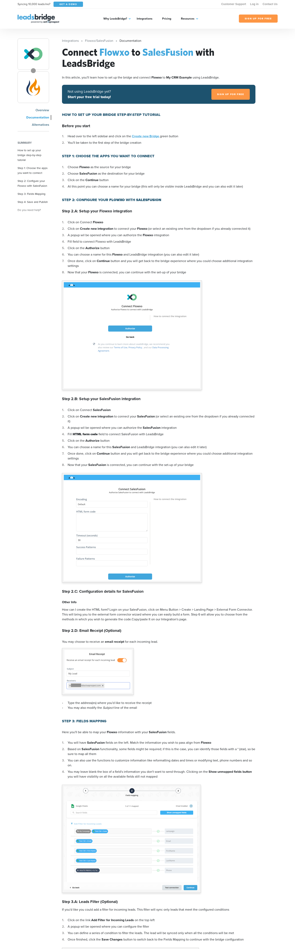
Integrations (144, 19)
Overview (42, 110)
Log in (254, 4)
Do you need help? (29, 210)
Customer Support (233, 4)
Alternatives (40, 124)
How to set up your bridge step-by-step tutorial (29, 155)
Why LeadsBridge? (115, 19)
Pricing (166, 19)
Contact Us (270, 4)
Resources (187, 19)
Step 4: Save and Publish (33, 202)
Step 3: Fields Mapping (31, 194)
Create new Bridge (146, 136)
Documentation (37, 117)
